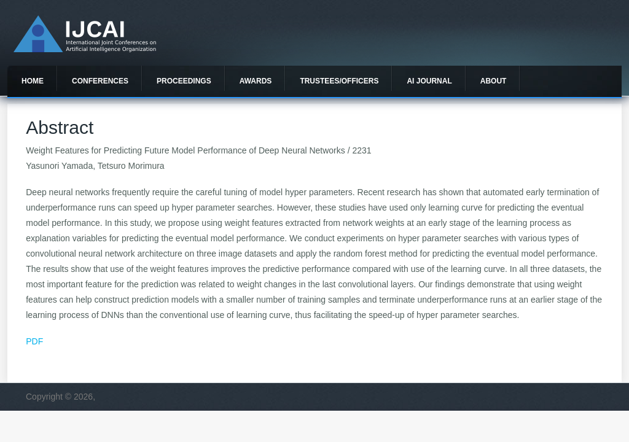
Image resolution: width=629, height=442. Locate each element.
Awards (256, 81)
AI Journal (429, 81)
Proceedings (184, 81)
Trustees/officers (339, 81)
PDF (34, 341)
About (493, 81)
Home (32, 81)
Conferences (100, 81)
